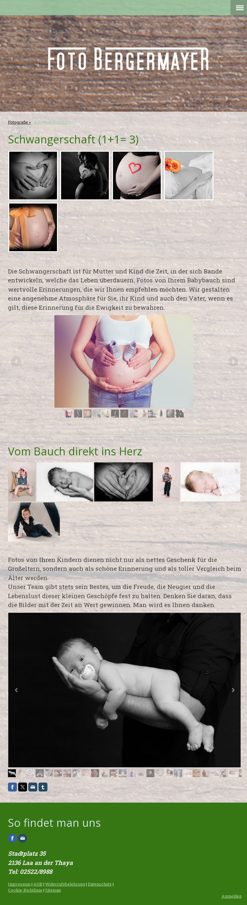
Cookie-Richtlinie (25, 890)
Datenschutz (100, 884)
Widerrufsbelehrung (65, 884)
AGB (37, 884)
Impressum (19, 884)
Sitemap (53, 890)
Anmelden (232, 896)
